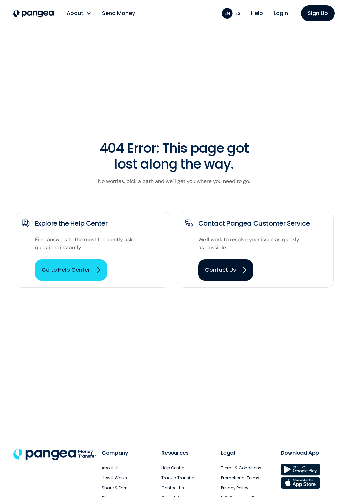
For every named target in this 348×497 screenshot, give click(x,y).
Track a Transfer (177, 478)
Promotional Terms (240, 478)
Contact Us (172, 488)
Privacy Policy (234, 488)
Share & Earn (115, 488)
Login (281, 13)
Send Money (118, 13)
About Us (111, 468)
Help (257, 13)
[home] (33, 14)
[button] (79, 13)
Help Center (172, 468)
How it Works (114, 478)
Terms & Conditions (241, 468)
